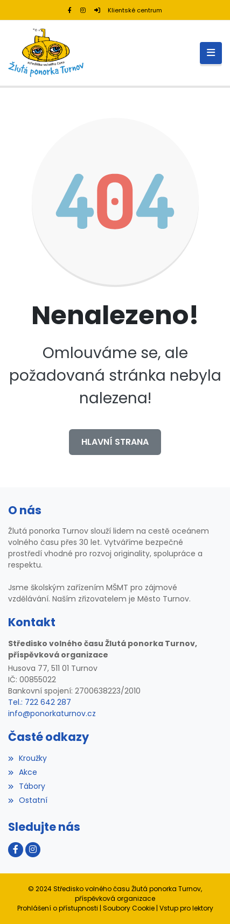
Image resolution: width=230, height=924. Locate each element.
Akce (22, 772)
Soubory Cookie (129, 908)
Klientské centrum (128, 10)
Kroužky (27, 758)
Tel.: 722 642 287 (39, 702)
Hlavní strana (115, 442)
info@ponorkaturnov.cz (52, 713)
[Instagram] (83, 10)
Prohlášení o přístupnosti (57, 908)
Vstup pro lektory (186, 908)
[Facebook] (70, 10)
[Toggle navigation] (211, 53)
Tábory (26, 786)
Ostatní (27, 800)
